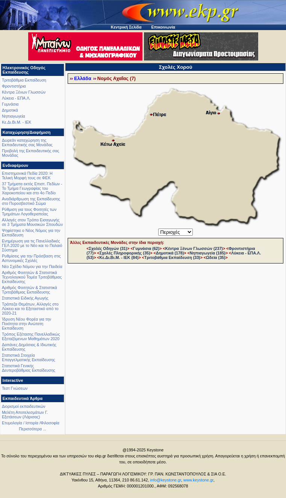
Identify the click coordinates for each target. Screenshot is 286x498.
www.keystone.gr (198, 480)
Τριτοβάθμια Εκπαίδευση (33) (172, 257)
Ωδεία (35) (215, 257)
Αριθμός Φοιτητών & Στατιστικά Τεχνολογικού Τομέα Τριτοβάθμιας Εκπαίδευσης (32, 277)
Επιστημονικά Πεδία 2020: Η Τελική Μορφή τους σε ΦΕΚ (27, 175)
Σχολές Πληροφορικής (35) (125, 253)
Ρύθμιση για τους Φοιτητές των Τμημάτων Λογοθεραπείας (29, 211)
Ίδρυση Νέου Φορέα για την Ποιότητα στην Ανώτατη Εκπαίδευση (26, 323)
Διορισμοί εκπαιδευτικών (23, 406)
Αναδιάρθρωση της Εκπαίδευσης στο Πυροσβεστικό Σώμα (31, 201)
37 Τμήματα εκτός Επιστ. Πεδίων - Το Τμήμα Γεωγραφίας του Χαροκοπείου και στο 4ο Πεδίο (32, 188)
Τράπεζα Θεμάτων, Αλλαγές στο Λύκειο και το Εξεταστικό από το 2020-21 (30, 308)
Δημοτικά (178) (170, 253)
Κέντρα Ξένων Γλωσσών (23, 92)
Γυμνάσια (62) (146, 248)
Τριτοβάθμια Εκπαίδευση (24, 80)
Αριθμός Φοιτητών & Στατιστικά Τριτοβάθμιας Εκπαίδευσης (29, 289)
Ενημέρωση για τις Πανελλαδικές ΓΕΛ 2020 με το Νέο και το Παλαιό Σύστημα (32, 245)
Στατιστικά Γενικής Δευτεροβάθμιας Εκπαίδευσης (28, 367)
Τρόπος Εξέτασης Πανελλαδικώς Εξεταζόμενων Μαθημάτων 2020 (31, 336)
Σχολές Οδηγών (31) (108, 248)
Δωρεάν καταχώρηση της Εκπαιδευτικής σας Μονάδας (27, 142)
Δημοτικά (10, 110)
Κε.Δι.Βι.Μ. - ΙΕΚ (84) (119, 257)
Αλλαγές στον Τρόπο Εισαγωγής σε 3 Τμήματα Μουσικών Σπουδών (32, 222)
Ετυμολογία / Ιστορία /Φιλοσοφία (30, 423)
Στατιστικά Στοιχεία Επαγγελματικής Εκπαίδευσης (28, 357)
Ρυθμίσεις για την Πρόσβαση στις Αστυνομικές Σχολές (31, 258)
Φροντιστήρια (14, 86)
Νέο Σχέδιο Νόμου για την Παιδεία (32, 266)
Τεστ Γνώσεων (14, 388)
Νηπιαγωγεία (13, 116)
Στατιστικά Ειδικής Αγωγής (25, 298)
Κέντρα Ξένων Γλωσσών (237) (194, 248)
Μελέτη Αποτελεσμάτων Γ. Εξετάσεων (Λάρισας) (25, 414)
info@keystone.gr (165, 480)
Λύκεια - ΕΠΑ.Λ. (16, 98)
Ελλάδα (82, 78)
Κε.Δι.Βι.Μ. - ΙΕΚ (16, 122)
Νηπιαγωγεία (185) (207, 253)
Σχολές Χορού (175, 67)
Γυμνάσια (10, 104)
